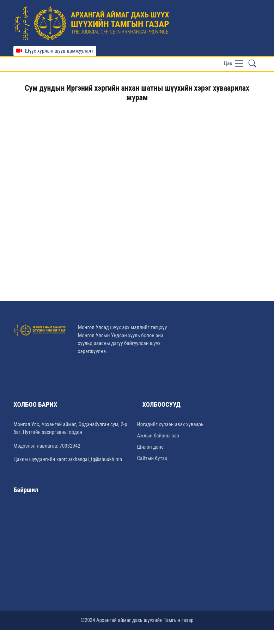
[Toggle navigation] (234, 64)
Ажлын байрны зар (158, 435)
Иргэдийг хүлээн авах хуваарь (170, 424)
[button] (252, 64)
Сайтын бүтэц (152, 458)
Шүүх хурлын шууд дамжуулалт (54, 51)
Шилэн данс (150, 447)
